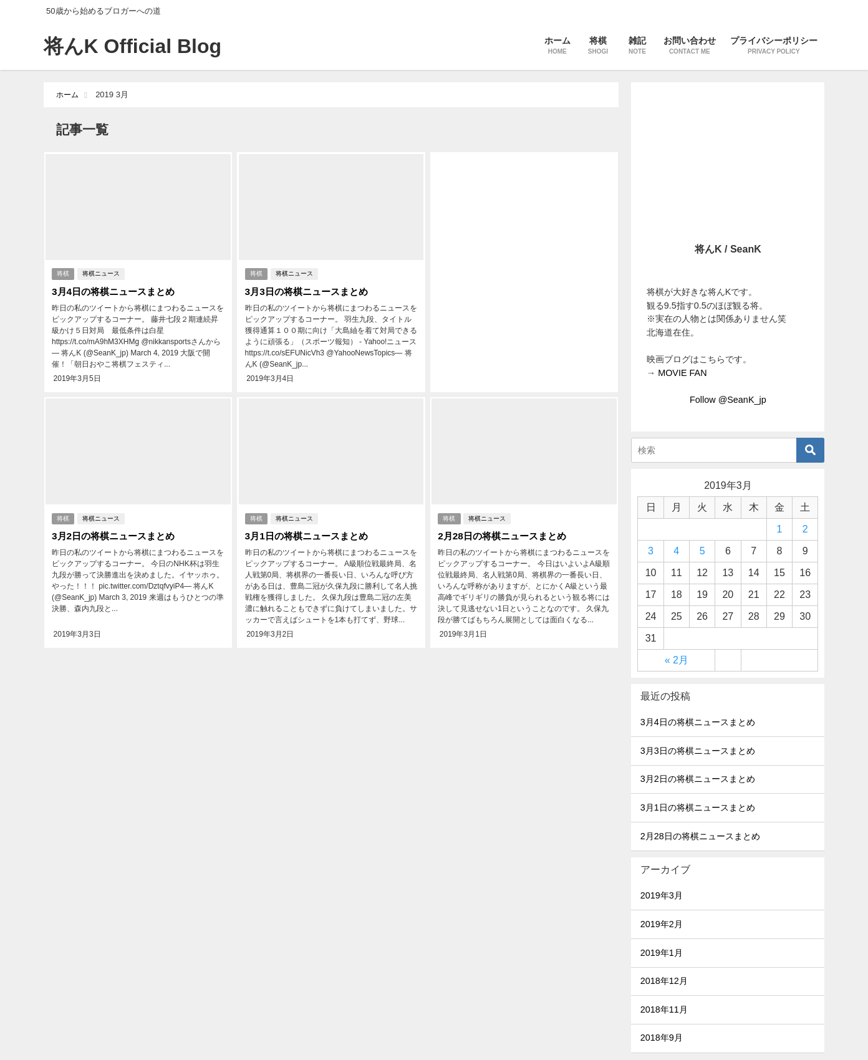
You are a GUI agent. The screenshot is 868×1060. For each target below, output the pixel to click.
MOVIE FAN (682, 373)
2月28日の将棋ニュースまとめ (504, 531)
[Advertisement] (524, 255)
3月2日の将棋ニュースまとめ (116, 531)
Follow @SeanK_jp (728, 400)
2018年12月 (664, 981)
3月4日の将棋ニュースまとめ (116, 289)
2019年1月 (661, 953)
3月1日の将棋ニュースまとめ (308, 531)
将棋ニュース (101, 272)
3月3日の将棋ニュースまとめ (308, 289)
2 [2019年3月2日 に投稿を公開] (805, 529)
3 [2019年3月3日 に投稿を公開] (650, 551)
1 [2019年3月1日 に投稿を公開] (779, 529)
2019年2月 (661, 924)
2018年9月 (661, 1038)
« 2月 (676, 660)
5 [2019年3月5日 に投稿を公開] (702, 551)
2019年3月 (661, 895)
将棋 (63, 272)
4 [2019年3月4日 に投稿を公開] (676, 551)
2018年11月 (664, 1009)
